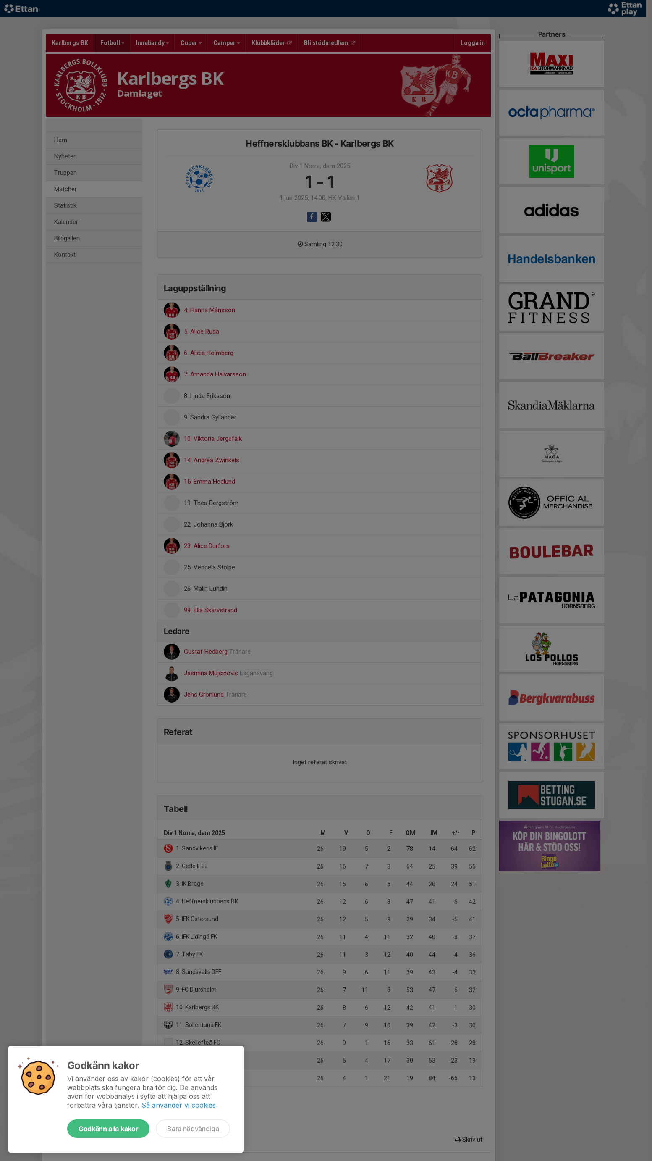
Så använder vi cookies (178, 1105)
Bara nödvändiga (193, 1128)
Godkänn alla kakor (108, 1128)
